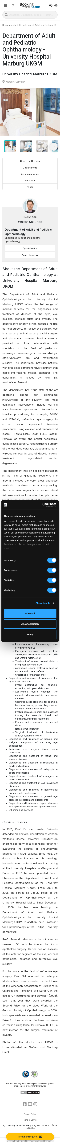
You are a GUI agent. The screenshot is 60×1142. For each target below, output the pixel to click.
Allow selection (30, 623)
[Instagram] (35, 1104)
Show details (43, 603)
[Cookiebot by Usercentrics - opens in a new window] (42, 505)
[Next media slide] (54, 147)
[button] (13, 5)
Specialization (30, 248)
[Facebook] (25, 1104)
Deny (30, 634)
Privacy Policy (30, 1114)
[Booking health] (30, 5)
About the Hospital (30, 161)
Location (30, 180)
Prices (30, 187)
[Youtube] (30, 1104)
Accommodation (30, 174)
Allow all (30, 613)
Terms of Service (30, 1120)
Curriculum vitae (30, 255)
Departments (30, 167)
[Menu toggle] (5, 5)
